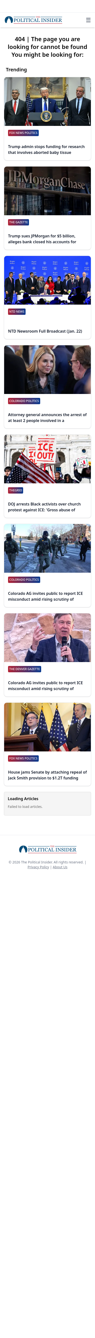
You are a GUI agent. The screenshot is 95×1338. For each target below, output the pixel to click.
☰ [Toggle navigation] (88, 20)
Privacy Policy (38, 867)
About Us (60, 867)
